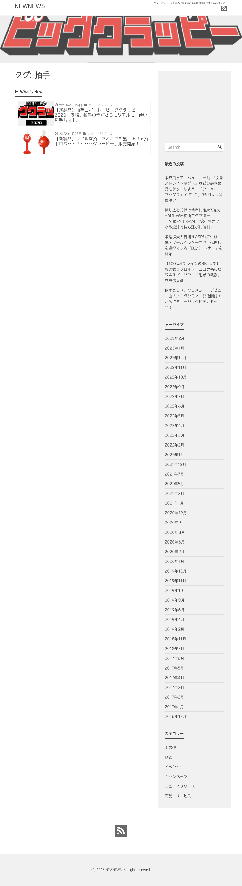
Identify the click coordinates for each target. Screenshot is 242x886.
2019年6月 (175, 610)
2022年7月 (174, 396)
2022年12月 (175, 358)
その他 (170, 747)
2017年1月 (174, 707)
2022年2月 (174, 445)
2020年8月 (175, 532)
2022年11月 (175, 367)
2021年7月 (174, 474)
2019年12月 (175, 571)
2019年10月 (176, 590)
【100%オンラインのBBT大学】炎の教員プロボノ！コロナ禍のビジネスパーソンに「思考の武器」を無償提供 (193, 272)
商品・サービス (178, 796)
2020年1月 (174, 561)
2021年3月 (174, 493)
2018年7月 (174, 648)
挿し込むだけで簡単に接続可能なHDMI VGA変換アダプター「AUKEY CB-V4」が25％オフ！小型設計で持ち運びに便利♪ (194, 218)
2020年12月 (176, 513)
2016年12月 (175, 716)
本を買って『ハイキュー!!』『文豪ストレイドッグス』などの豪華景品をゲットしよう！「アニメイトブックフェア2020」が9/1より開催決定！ (194, 189)
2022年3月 (175, 435)
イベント (172, 767)
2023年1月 (174, 348)
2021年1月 (174, 503)
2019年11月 (175, 581)
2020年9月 (175, 522)
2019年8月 (175, 600)
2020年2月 (175, 551)
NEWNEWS (30, 6)
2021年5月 (174, 484)
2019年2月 (174, 629)
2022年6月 (175, 406)
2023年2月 (175, 338)
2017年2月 (174, 697)
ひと (168, 757)
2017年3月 (174, 687)
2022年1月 (174, 454)
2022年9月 (175, 387)
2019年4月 (175, 619)
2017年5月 (174, 668)
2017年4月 (174, 678)
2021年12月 (175, 464)
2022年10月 (176, 377)
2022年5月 (174, 416)
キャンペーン (176, 776)
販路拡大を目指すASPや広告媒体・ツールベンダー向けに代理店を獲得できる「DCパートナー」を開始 (194, 245)
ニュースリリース (180, 786)
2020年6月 (175, 542)
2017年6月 (174, 658)
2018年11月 (175, 639)
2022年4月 (175, 425)
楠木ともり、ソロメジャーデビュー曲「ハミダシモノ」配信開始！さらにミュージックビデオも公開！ (193, 298)
